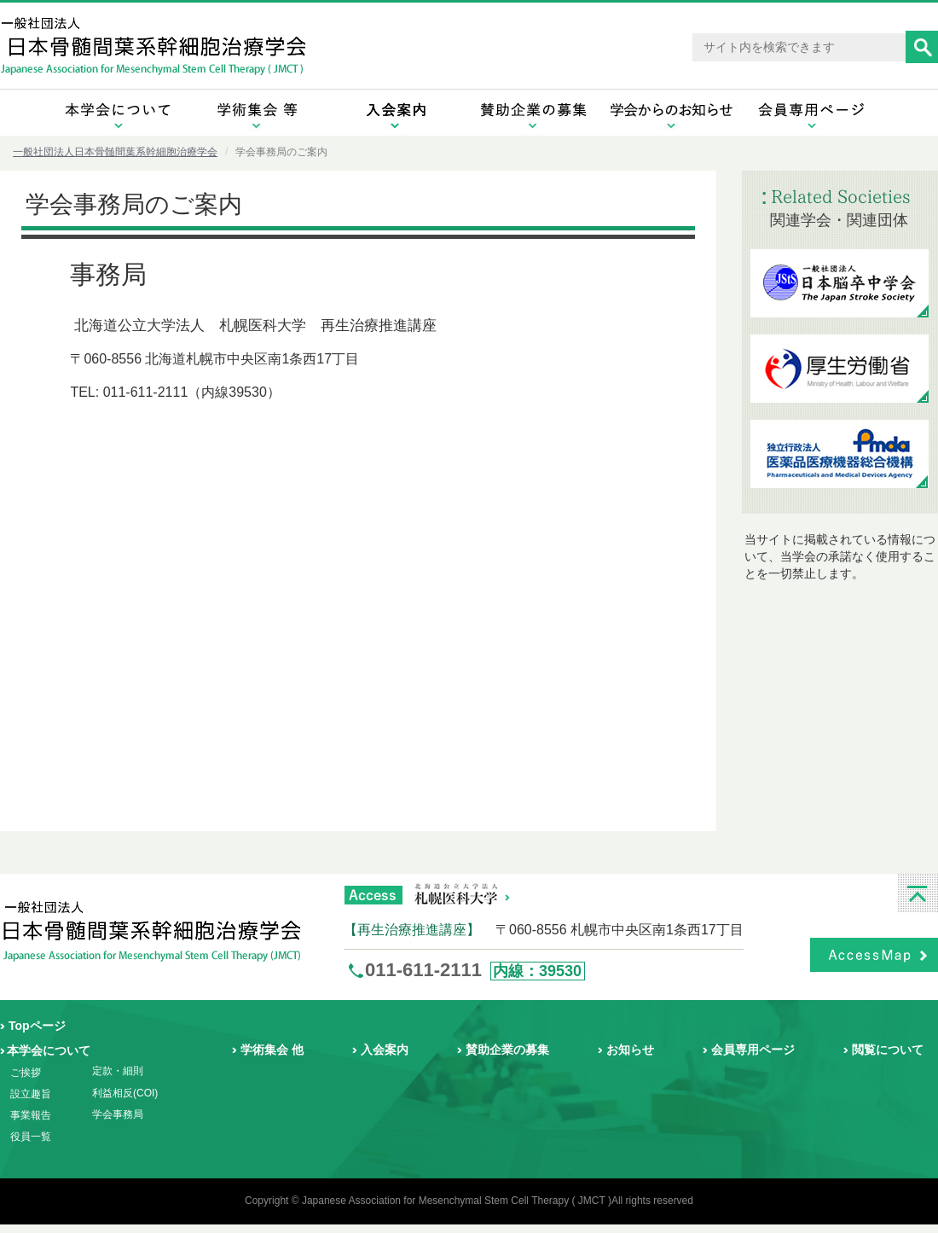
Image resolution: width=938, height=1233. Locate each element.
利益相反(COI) (125, 1093)
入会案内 (384, 1049)
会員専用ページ (753, 1049)
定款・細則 (117, 1071)
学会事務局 (117, 1114)
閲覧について (888, 1049)
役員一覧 (30, 1137)
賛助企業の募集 (507, 1049)
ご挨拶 (25, 1073)
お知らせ (630, 1049)
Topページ (37, 1025)
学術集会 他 (272, 1049)
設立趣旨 (30, 1094)
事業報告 (30, 1115)
